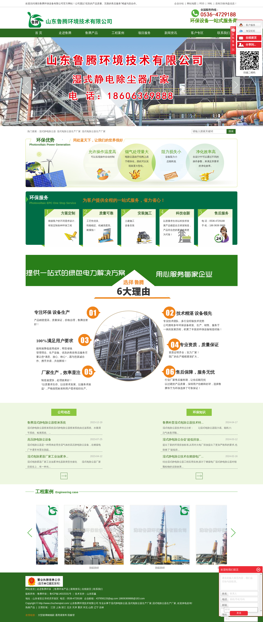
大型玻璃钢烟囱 (46, 615)
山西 (90, 607)
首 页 (38, 33)
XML (209, 3)
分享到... (251, 44)
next (236, 85)
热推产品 (30, 607)
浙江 (63, 607)
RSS (202, 3)
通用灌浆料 (61, 615)
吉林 (101, 607)
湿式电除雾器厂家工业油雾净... (47, 456)
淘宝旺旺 (247, 31)
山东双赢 (91, 593)
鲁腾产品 (91, 33)
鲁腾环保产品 (61, 589)
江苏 (53, 607)
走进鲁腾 (65, 33)
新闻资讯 (170, 33)
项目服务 (144, 33)
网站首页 (30, 589)
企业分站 (179, 3)
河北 (85, 607)
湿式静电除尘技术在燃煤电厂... (183, 456)
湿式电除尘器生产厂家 (69, 131)
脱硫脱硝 (96, 567)
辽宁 (96, 607)
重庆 (80, 607)
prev (27, 85)
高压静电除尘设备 (39, 439)
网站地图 (191, 3)
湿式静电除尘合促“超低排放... (182, 439)
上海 (58, 607)
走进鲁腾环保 (44, 589)
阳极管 (71, 615)
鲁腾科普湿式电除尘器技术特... (183, 422)
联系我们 (223, 33)
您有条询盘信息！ (226, 3)
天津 (74, 607)
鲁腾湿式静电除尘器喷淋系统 (46, 422)
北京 (69, 607)
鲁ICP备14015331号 (60, 593)
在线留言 (86, 589)
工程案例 (118, 33)
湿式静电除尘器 (47, 131)
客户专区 (197, 33)
